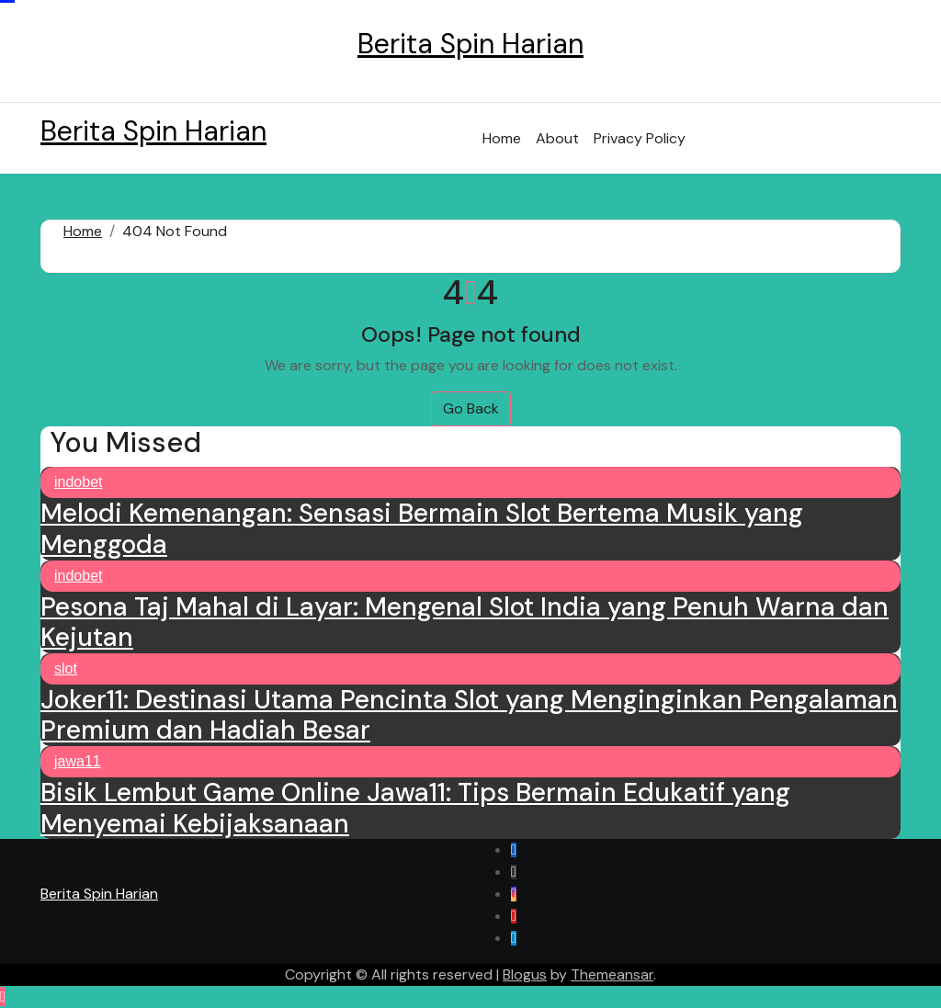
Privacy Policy (640, 138)
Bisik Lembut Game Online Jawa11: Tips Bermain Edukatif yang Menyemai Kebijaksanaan (415, 808)
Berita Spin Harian (470, 44)
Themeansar (612, 974)
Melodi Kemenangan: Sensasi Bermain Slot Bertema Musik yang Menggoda (421, 528)
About (557, 138)
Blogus (525, 974)
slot (65, 668)
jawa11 (77, 761)
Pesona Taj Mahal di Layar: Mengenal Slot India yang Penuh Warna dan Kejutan (464, 622)
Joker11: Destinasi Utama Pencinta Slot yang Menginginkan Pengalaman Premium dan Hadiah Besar (469, 715)
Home (501, 138)
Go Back (471, 408)
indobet (78, 482)
